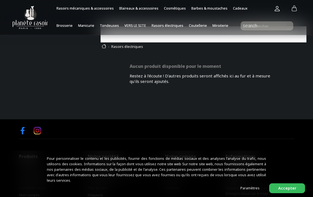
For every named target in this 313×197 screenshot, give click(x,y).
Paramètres (250, 188)
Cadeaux (240, 8)
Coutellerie (198, 25)
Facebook (22, 130)
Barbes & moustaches (209, 8)
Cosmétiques (175, 8)
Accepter (287, 188)
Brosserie (64, 25)
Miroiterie (220, 25)
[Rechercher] (267, 25)
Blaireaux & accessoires (138, 8)
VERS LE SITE (135, 25)
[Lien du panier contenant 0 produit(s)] (294, 9)
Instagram (37, 130)
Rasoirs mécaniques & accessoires (85, 8)
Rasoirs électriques (167, 25)
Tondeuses (109, 25)
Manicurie (86, 25)
